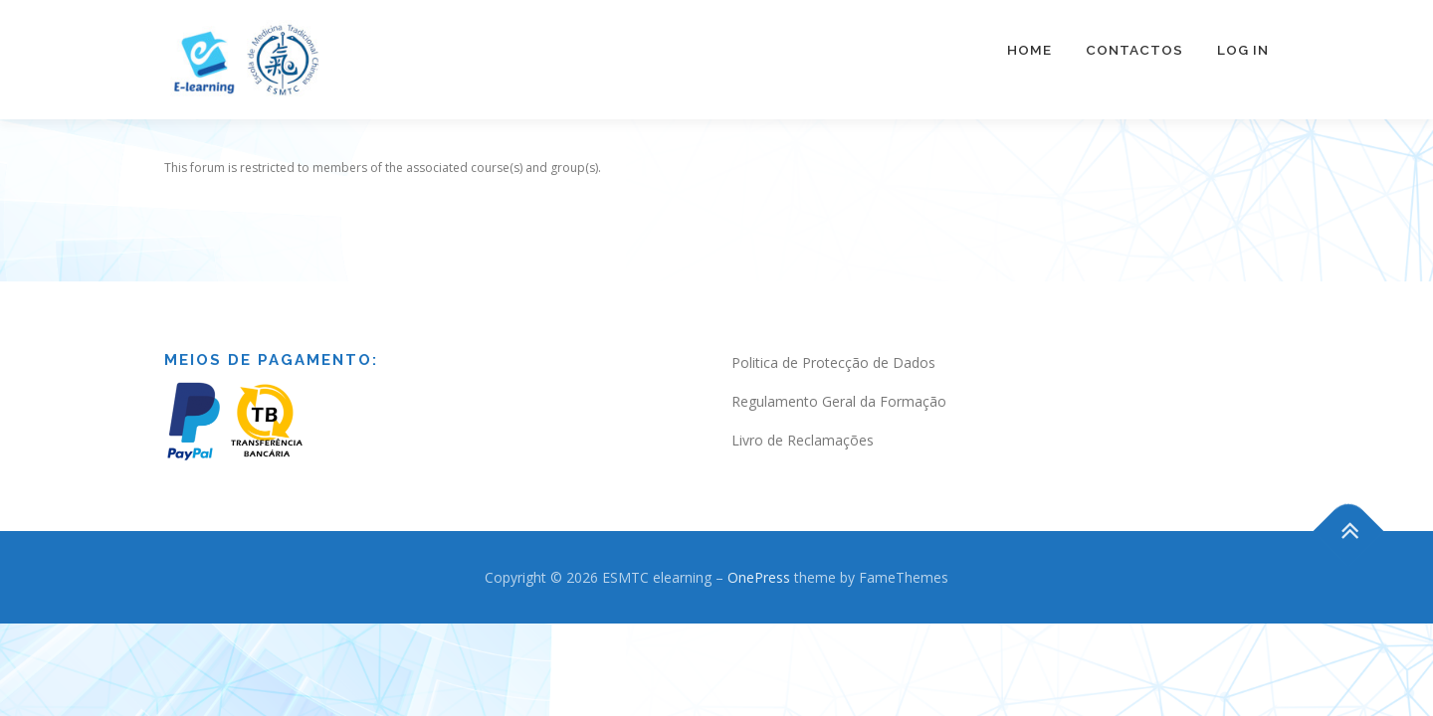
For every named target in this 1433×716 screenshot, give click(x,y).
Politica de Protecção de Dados (833, 342)
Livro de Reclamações (802, 420)
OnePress (758, 557)
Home (1029, 50)
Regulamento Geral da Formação (838, 381)
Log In (1243, 50)
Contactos (1134, 50)
